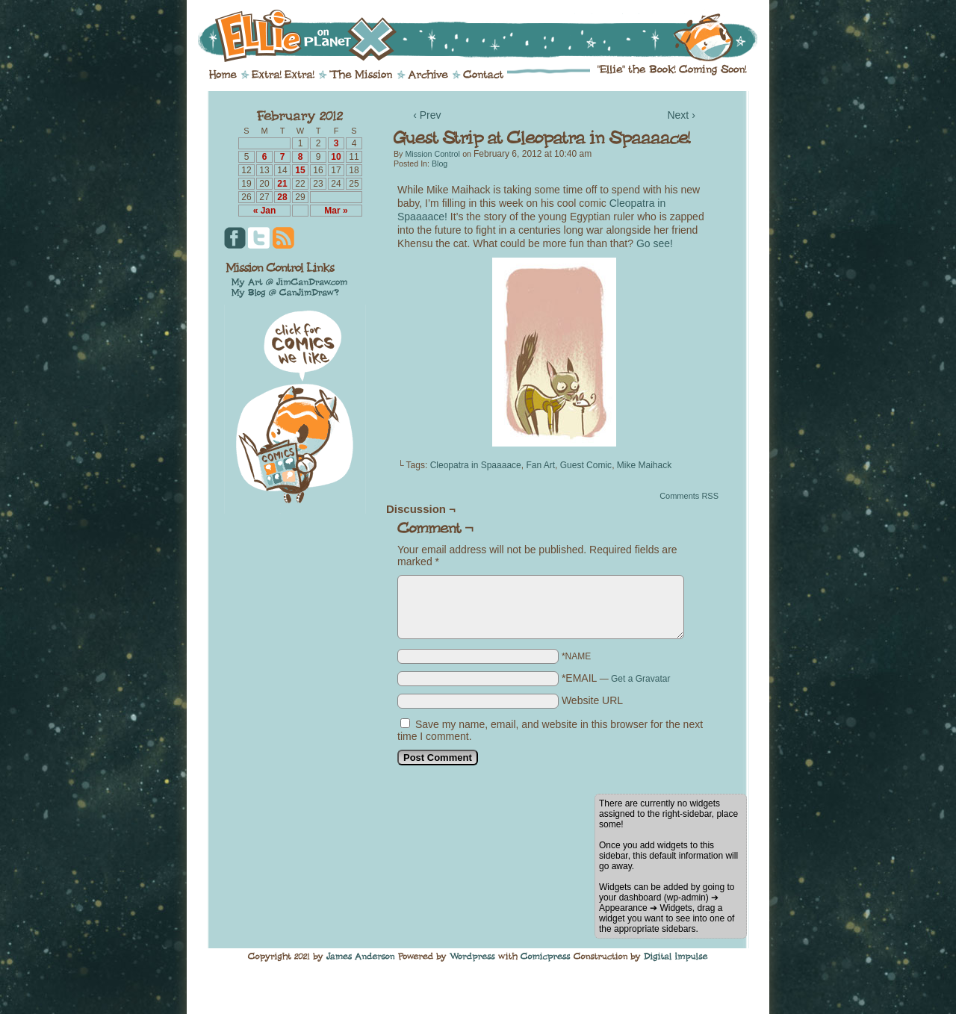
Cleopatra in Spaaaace (475, 465)
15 (300, 170)
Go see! (654, 243)
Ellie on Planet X (487, 36)
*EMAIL (616, 678)
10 (336, 157)
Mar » (335, 210)
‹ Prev (427, 115)
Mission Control (432, 153)
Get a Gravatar (640, 679)
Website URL (592, 700)
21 (282, 183)
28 (282, 197)
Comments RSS (688, 495)
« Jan (264, 210)
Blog (439, 163)
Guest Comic (586, 465)
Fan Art (540, 465)
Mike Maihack (644, 465)
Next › (681, 115)
